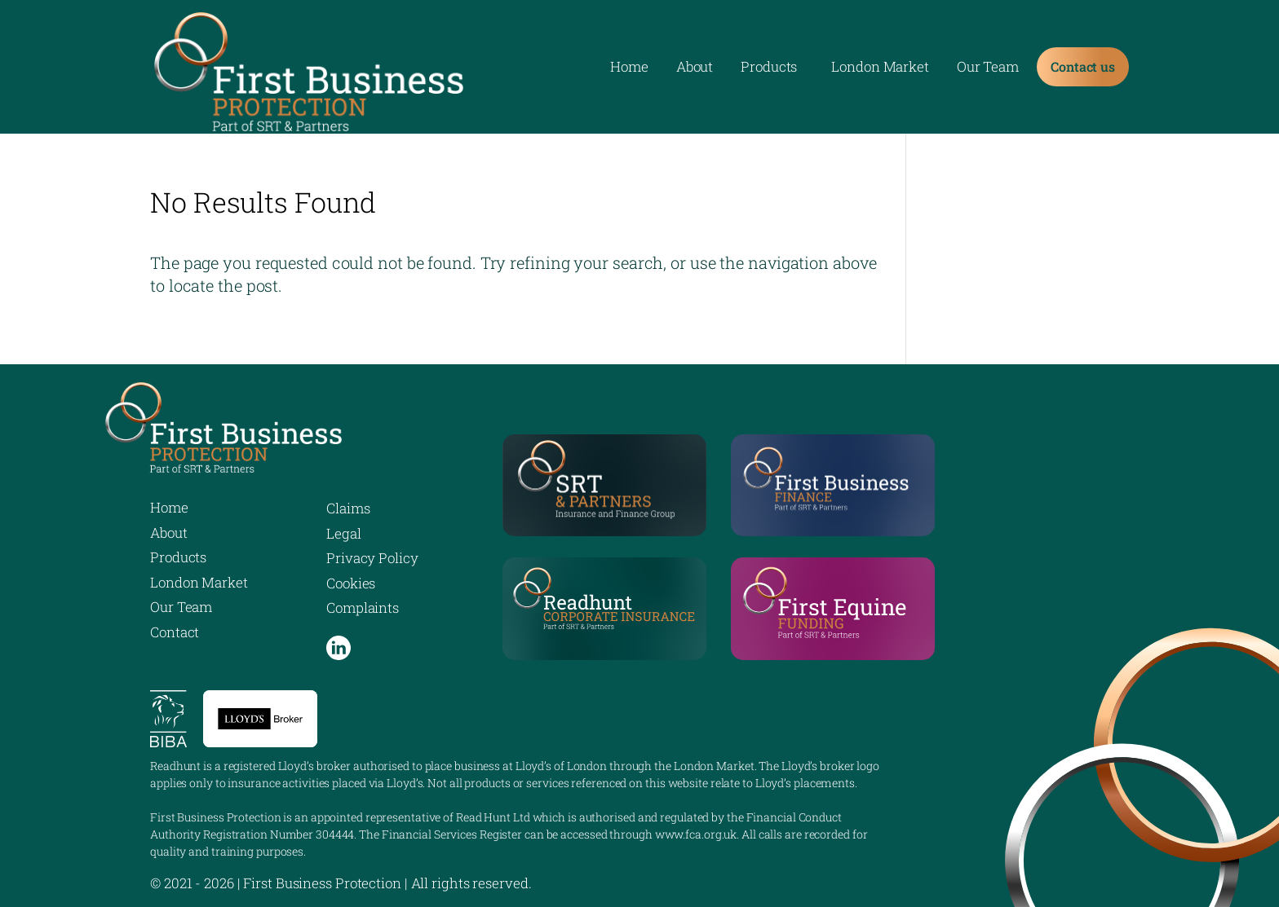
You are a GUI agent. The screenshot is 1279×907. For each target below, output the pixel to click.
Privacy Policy (372, 557)
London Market (880, 68)
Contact (174, 632)
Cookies (350, 583)
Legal (343, 533)
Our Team (988, 68)
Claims (348, 508)
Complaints (362, 607)
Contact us (1083, 66)
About (695, 68)
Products (769, 68)
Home (629, 68)
